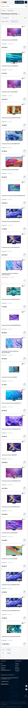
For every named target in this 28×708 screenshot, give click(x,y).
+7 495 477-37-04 (5, 681)
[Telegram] (26, 686)
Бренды (17, 667)
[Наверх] (25, 696)
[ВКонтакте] (26, 689)
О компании (3, 665)
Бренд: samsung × (5, 21)
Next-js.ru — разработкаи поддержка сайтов (11, 706)
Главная (17, 663)
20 (3, 653)
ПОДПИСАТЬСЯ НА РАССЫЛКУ (8, 675)
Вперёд (9, 653)
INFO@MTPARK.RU (4, 684)
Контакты (3, 667)
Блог (2, 663)
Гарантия (17, 670)
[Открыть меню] (26, 2)
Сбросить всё (14, 21)
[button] (14, 6)
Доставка (17, 669)
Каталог (4, 10)
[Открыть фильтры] (25, 17)
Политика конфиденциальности (6, 669)
